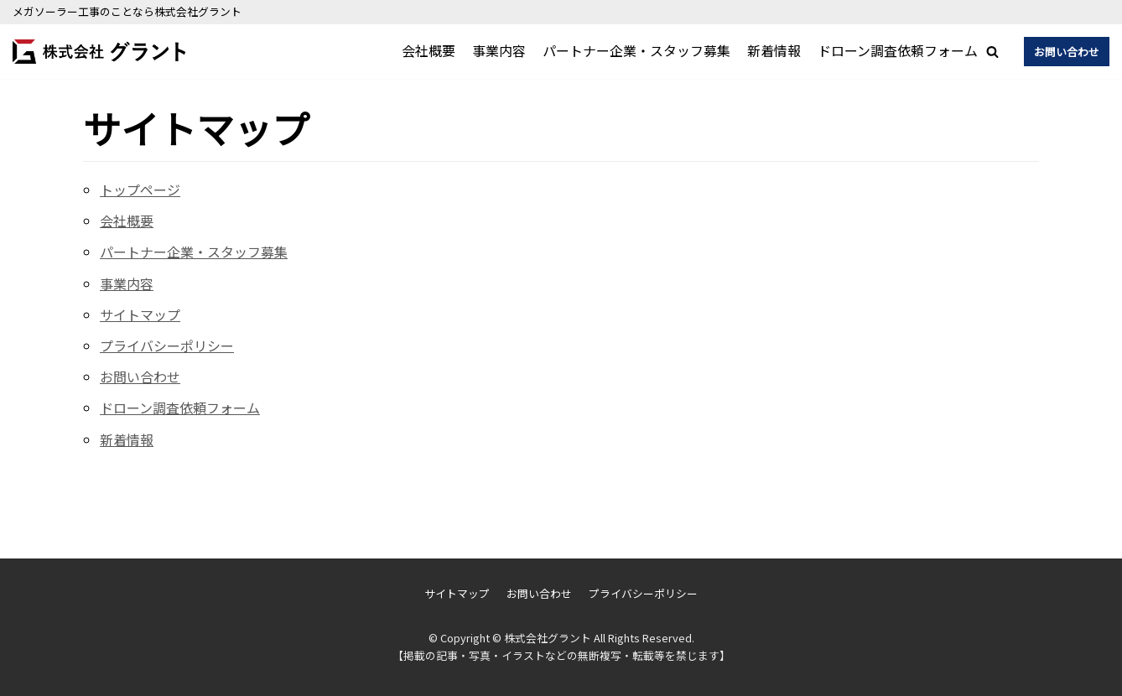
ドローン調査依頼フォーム (898, 50)
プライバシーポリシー (167, 345)
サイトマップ (140, 314)
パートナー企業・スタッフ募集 (636, 50)
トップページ (140, 189)
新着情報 (774, 50)
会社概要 (428, 50)
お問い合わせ (1066, 52)
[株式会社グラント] (99, 51)
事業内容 (499, 50)
